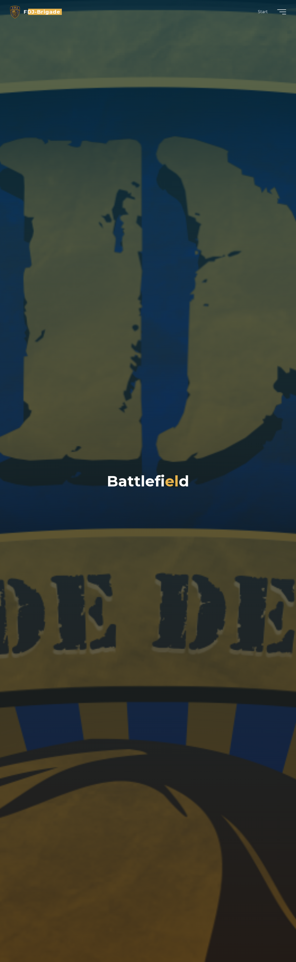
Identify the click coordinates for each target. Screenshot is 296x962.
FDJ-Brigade (41, 12)
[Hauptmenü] (281, 11)
